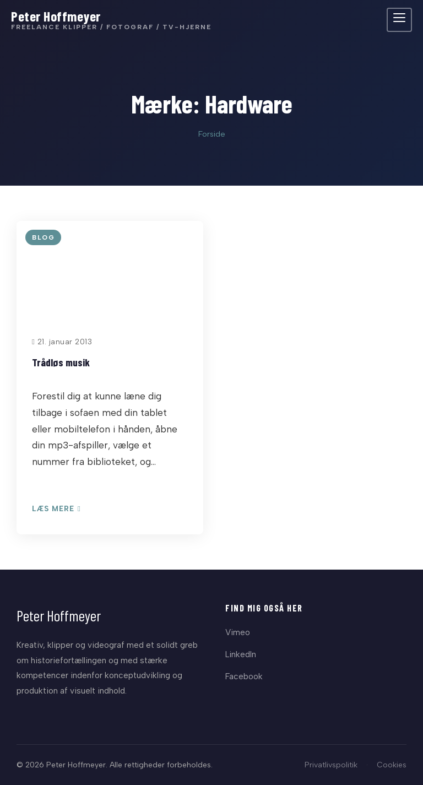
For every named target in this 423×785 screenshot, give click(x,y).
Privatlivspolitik (331, 764)
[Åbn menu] (399, 20)
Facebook (244, 676)
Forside (211, 134)
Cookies (391, 764)
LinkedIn (240, 654)
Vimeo (237, 632)
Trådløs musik (61, 362)
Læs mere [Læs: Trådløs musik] (56, 509)
